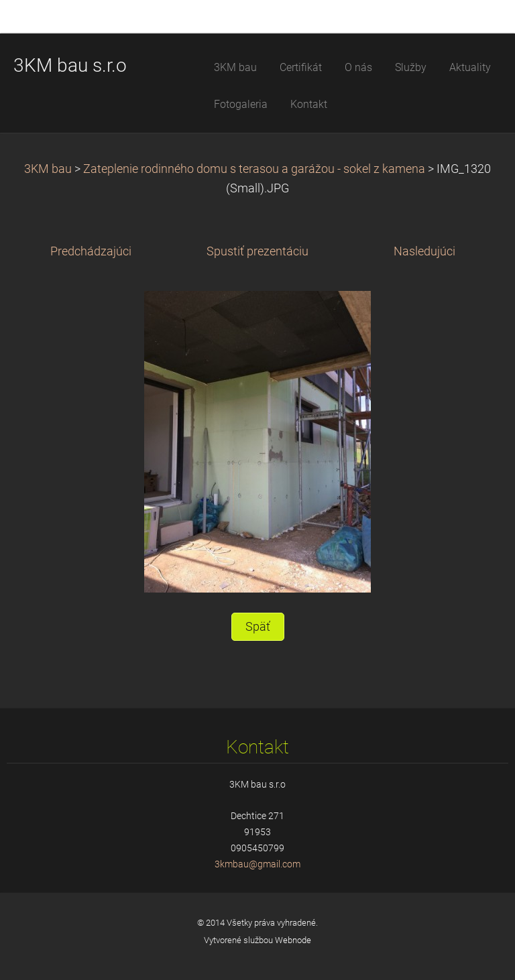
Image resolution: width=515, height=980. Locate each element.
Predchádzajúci (90, 251)
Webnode (293, 940)
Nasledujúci (424, 251)
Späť (257, 626)
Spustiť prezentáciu (257, 251)
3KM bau (48, 169)
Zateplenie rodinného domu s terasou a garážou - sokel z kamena (254, 169)
